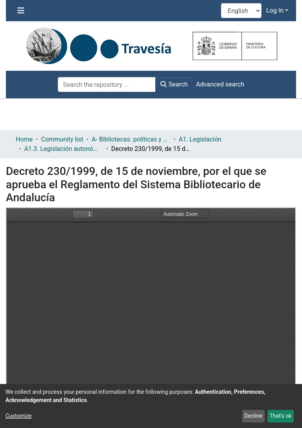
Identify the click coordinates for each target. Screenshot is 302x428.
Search (174, 84)
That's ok (280, 416)
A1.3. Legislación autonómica (63, 148)
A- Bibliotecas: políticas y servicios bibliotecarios (131, 139)
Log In (275, 10)
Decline (253, 416)
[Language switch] (241, 10)
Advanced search (220, 84)
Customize (18, 416)
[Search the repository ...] (107, 84)
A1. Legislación (200, 139)
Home (24, 139)
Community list (62, 139)
